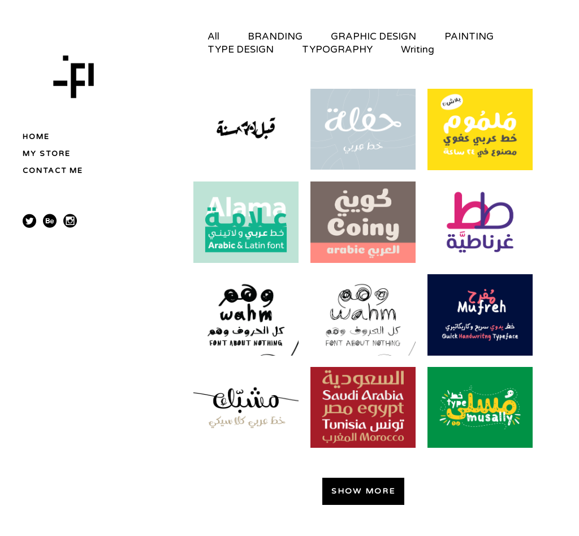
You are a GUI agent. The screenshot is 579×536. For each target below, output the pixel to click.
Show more (363, 491)
